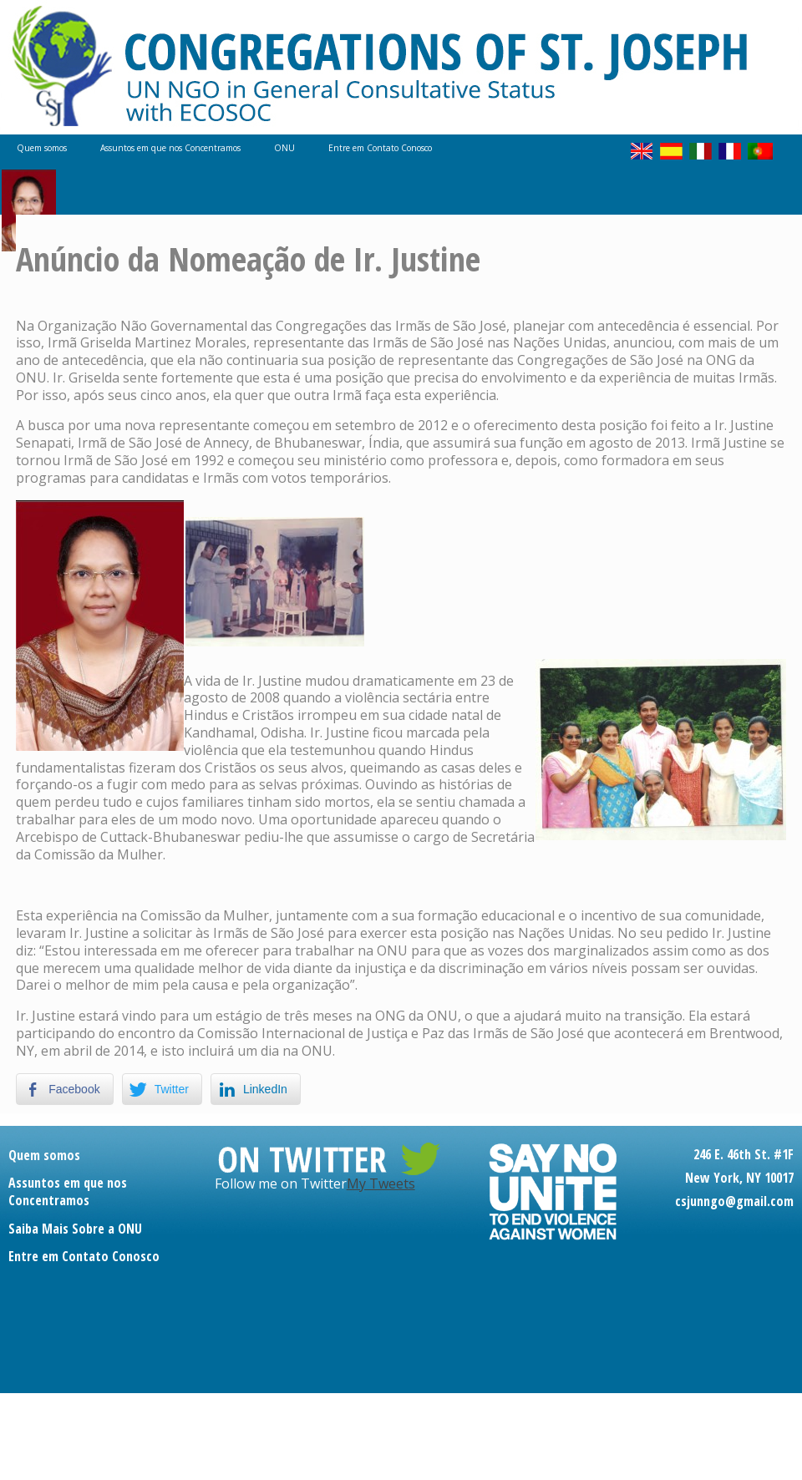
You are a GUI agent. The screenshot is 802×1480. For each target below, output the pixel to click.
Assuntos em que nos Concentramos (170, 148)
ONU (284, 148)
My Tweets (381, 1183)
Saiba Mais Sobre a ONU (75, 1228)
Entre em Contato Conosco (380, 148)
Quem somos (42, 148)
